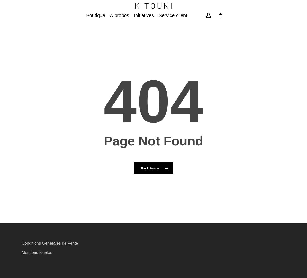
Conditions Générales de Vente (50, 243)
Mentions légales (37, 252)
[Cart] (220, 29)
